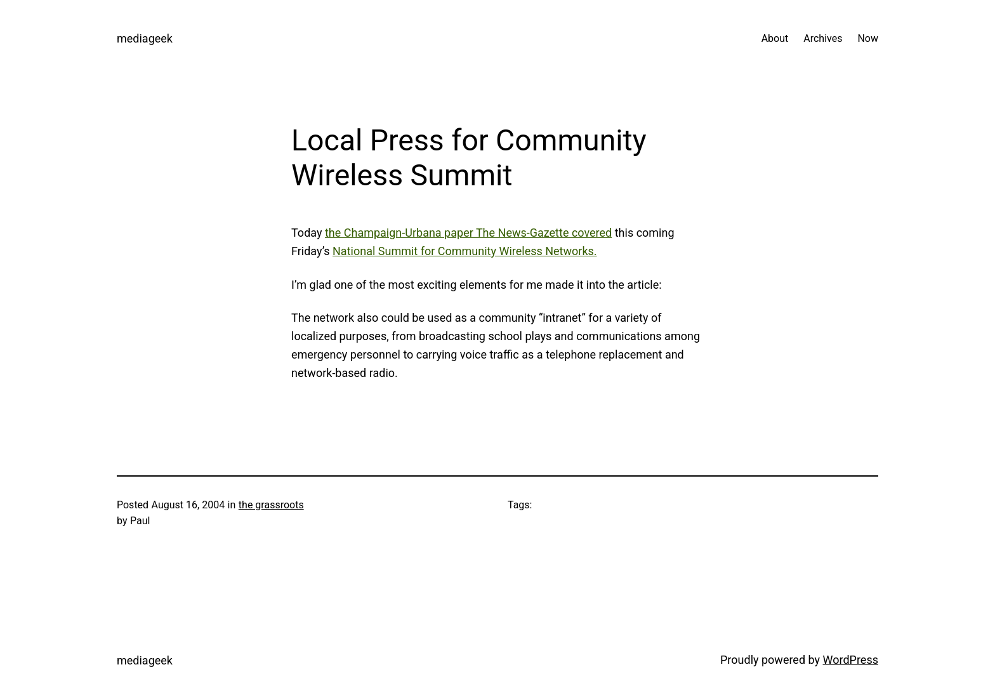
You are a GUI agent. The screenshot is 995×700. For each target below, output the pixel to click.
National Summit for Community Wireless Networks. (465, 251)
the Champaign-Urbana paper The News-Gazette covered (468, 232)
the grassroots (271, 505)
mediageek (145, 38)
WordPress (850, 659)
